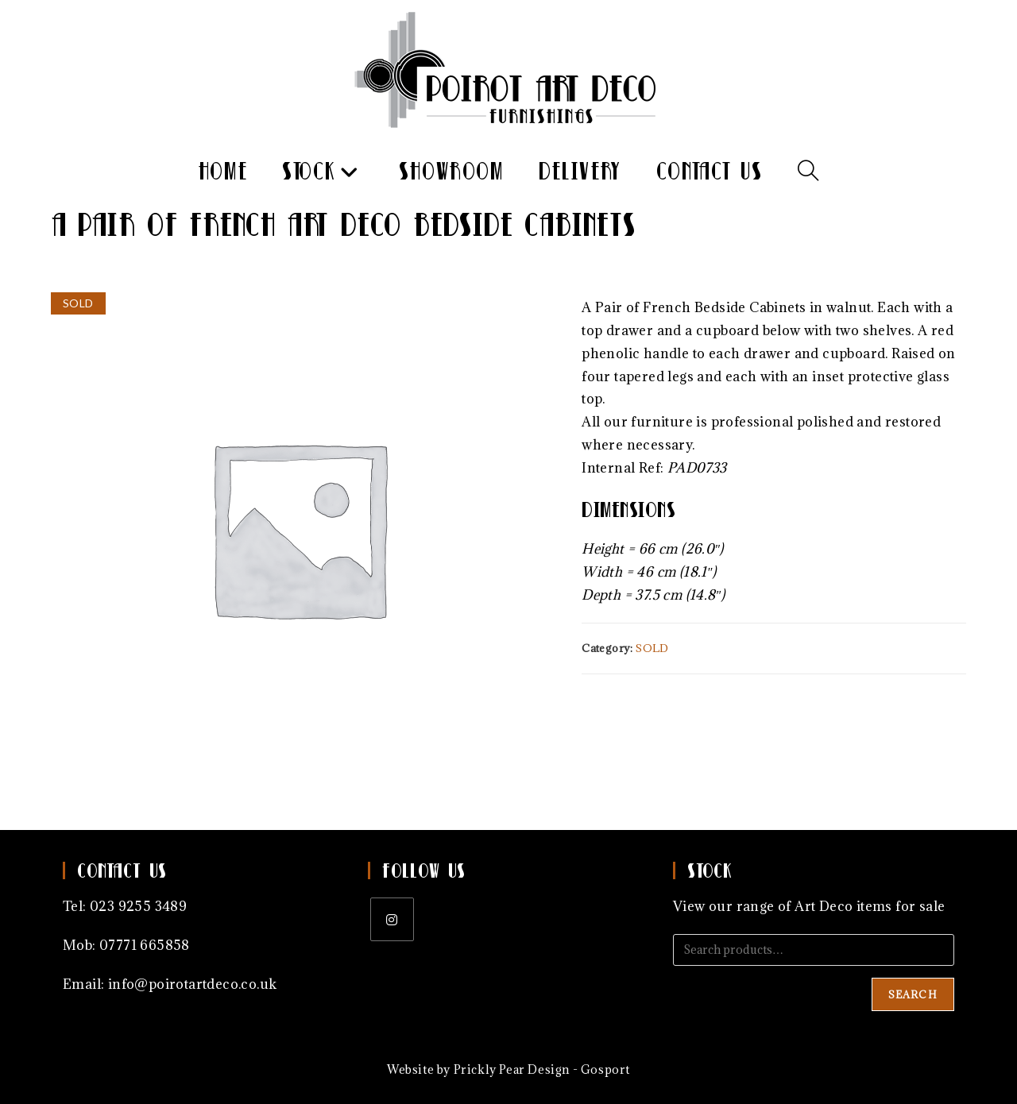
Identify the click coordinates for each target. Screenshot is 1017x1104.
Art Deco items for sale (870, 906)
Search (913, 994)
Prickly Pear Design (512, 1069)
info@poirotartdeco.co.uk (192, 984)
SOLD (652, 648)
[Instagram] (392, 919)
